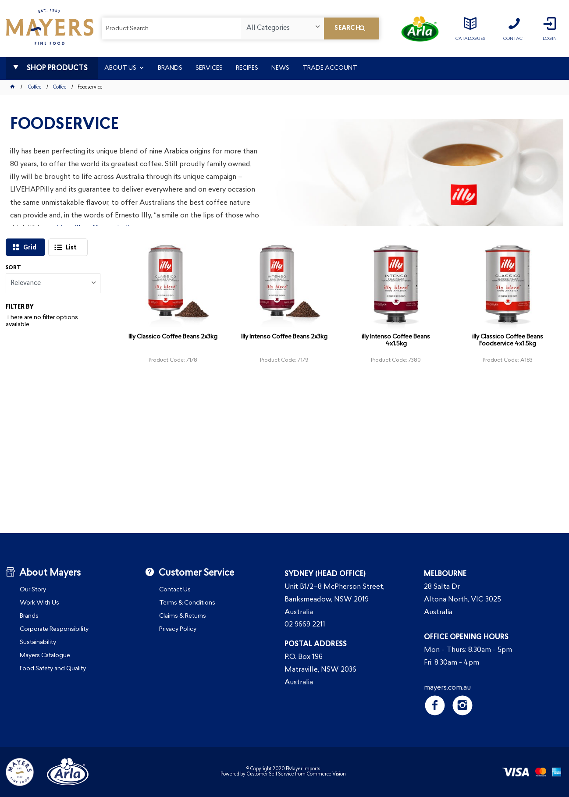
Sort (13, 267)
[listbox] (282, 28)
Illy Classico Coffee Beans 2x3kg (172, 337)
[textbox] (172, 28)
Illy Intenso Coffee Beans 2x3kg (284, 337)
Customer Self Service (270, 774)
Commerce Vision (326, 774)
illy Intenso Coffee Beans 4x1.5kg (396, 340)
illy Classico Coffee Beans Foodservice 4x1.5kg (507, 340)
